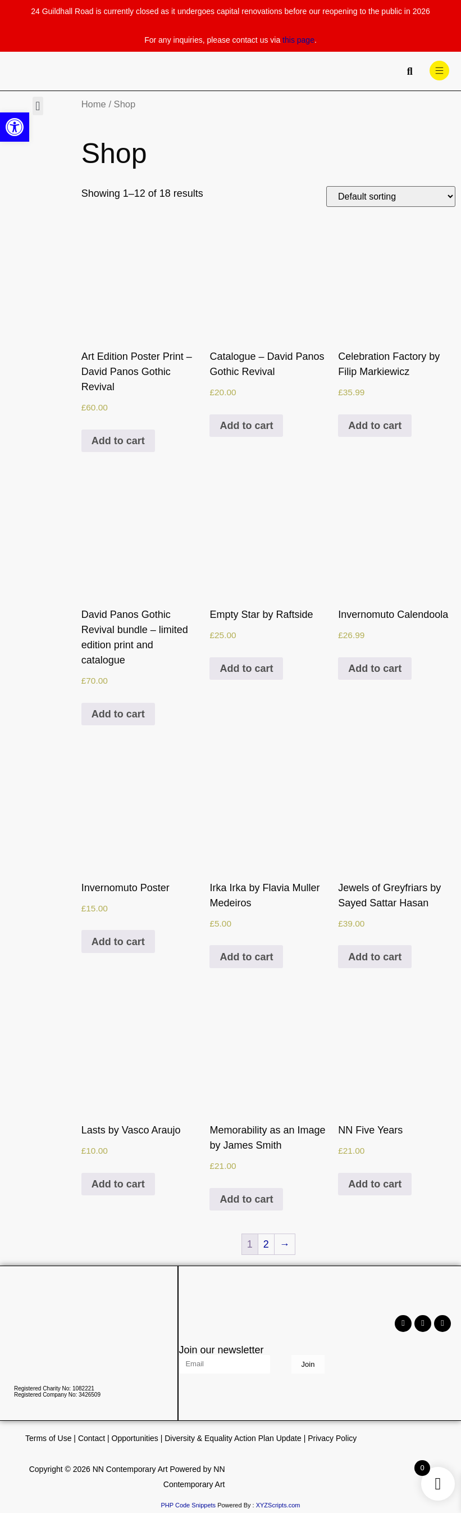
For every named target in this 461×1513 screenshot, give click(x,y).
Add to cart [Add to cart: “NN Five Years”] (374, 1184)
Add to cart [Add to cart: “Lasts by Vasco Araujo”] (118, 1184)
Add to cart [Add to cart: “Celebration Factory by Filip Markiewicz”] (374, 425)
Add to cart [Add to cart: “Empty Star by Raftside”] (246, 668)
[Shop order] (390, 196)
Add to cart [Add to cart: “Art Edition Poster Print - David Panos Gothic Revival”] (118, 440)
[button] (38, 106)
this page (298, 39)
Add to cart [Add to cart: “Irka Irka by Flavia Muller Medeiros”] (246, 957)
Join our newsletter (221, 1350)
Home (93, 104)
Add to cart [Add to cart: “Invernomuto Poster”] (118, 941)
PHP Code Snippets (188, 1505)
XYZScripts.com (278, 1505)
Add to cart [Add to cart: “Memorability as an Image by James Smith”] (246, 1199)
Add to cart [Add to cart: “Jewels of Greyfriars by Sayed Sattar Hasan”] (374, 957)
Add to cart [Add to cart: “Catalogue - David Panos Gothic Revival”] (246, 425)
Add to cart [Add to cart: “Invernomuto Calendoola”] (374, 668)
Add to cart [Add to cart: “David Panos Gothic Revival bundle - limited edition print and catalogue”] (118, 714)
